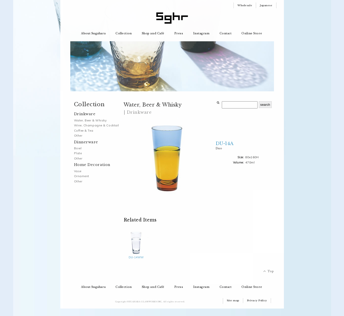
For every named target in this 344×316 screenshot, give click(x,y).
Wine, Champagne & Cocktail (96, 125)
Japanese (266, 5)
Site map (233, 300)
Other (78, 135)
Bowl (78, 148)
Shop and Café (153, 33)
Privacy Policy (257, 300)
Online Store (251, 33)
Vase (77, 171)
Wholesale (244, 5)
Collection (123, 33)
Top (271, 271)
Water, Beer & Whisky (90, 120)
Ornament (81, 176)
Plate (78, 153)
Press (178, 33)
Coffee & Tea (83, 130)
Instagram (201, 33)
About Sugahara (93, 33)
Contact (226, 33)
